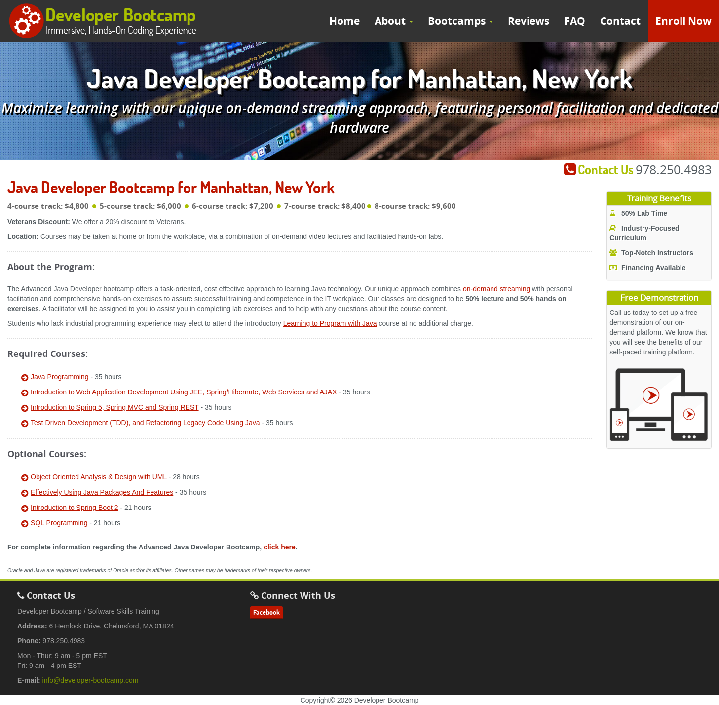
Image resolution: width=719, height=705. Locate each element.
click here (280, 547)
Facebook (266, 612)
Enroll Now (683, 21)
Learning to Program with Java (330, 323)
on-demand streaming (496, 289)
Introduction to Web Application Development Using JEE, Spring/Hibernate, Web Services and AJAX (184, 392)
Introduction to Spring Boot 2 (74, 507)
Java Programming (60, 377)
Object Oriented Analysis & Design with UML (99, 477)
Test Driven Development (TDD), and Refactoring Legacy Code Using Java (145, 423)
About (394, 21)
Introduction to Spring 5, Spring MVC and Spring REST (115, 407)
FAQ (574, 21)
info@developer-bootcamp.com (90, 680)
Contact (620, 21)
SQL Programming (59, 523)
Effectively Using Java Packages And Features (102, 492)
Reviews (528, 21)
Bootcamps (460, 21)
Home (344, 21)
